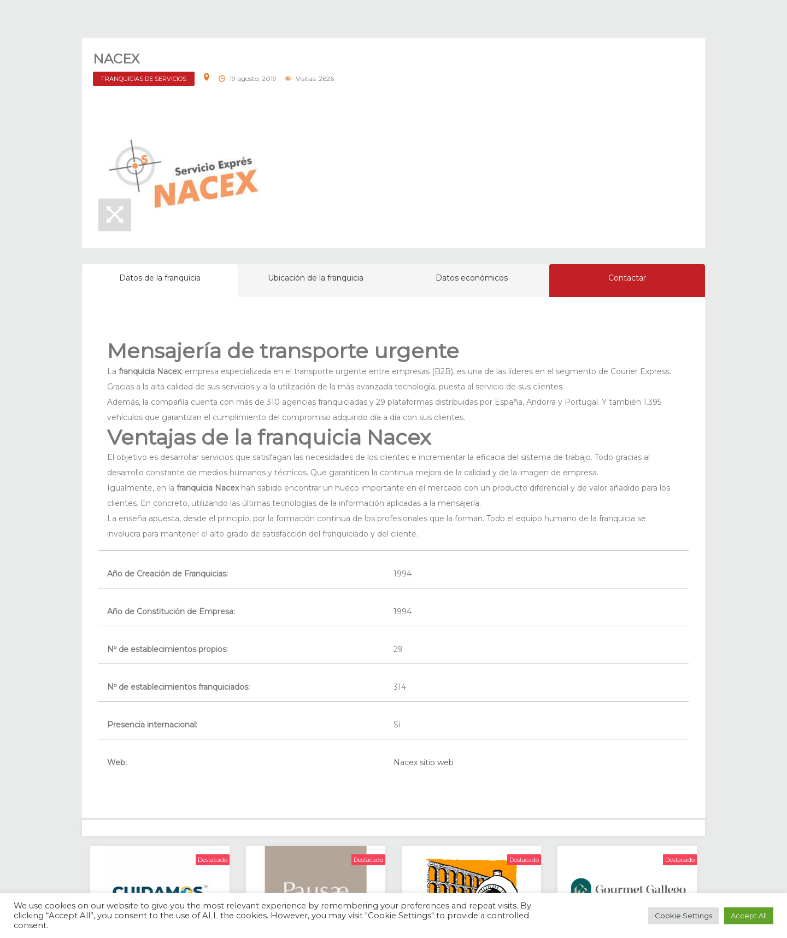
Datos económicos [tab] (472, 278)
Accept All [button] (749, 915)
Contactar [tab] (627, 278)
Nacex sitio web (423, 762)
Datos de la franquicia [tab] (160, 278)
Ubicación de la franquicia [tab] (315, 278)
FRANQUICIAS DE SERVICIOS (143, 79)
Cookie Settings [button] (683, 915)
